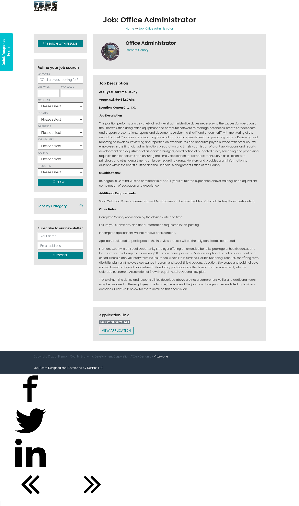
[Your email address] (60, 246)
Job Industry (60, 144)
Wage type (60, 104)
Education (60, 170)
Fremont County (137, 50)
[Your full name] (60, 236)
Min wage (48, 91)
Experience (60, 131)
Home (130, 28)
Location (60, 117)
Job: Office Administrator (156, 28)
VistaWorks (161, 356)
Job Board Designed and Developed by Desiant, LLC (68, 368)
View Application (116, 330)
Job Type (60, 157)
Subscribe (60, 255)
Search (60, 182)
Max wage (72, 91)
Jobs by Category (60, 206)
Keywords (60, 78)
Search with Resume (60, 44)
